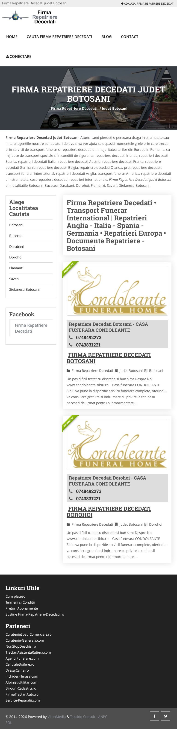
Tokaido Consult (82, 716)
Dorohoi (15, 257)
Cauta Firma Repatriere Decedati (59, 36)
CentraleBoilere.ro (20, 664)
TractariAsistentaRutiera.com (28, 652)
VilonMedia (57, 716)
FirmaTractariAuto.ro (22, 694)
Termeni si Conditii (20, 602)
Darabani (16, 246)
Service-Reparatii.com (23, 700)
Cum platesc (15, 596)
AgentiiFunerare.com (22, 658)
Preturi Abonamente (22, 608)
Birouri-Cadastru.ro (21, 688)
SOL (9, 722)
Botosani (16, 224)
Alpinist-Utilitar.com (21, 682)
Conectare (18, 56)
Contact (129, 36)
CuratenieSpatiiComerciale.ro (29, 634)
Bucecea (15, 235)
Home (12, 36)
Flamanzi (16, 268)
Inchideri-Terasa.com (22, 676)
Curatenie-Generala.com (25, 640)
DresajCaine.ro (17, 670)
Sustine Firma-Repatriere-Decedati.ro (35, 614)
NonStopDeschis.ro (21, 646)
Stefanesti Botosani (24, 289)
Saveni (14, 279)
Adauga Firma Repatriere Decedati (147, 4)
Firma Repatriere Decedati (74, 108)
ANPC (102, 716)
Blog (106, 36)
